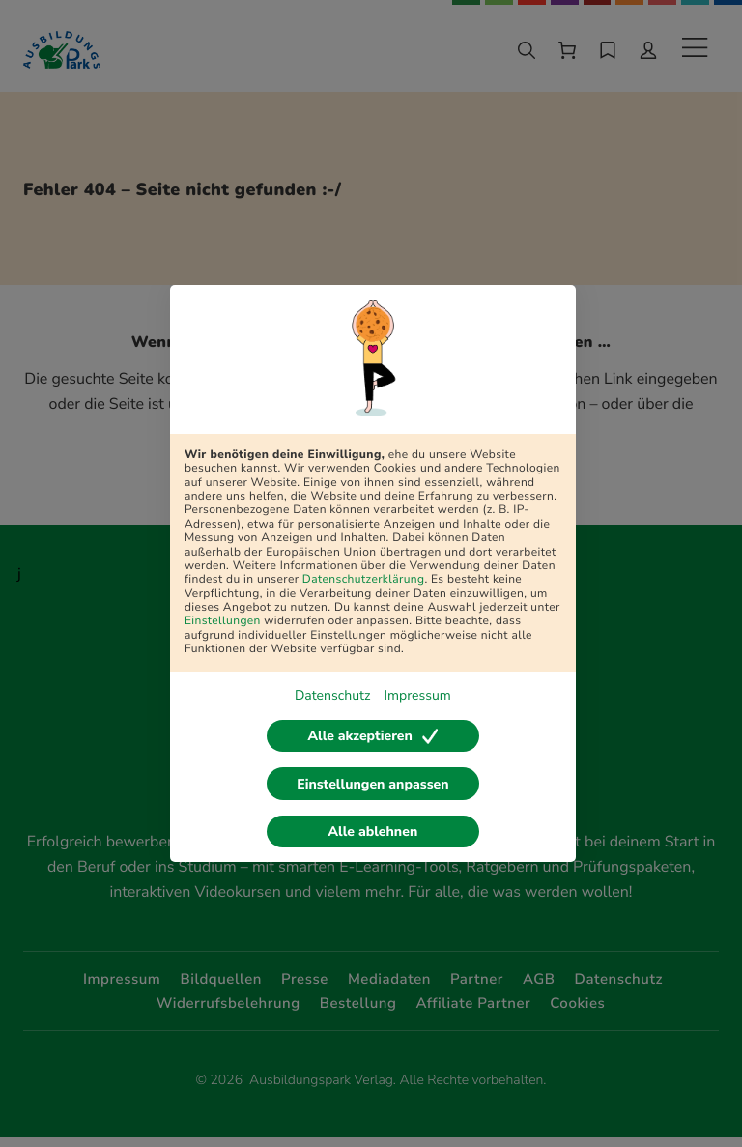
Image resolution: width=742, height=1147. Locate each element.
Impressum (417, 692)
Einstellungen (223, 618)
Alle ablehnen (373, 833)
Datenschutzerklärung (363, 576)
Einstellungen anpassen (372, 784)
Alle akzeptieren (372, 734)
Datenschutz (332, 692)
